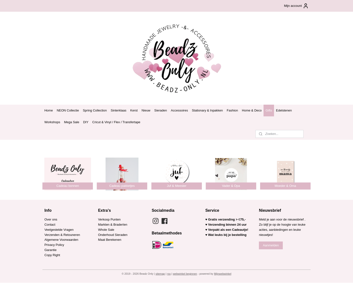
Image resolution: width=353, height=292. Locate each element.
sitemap (160, 273)
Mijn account (296, 6)
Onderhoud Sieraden (112, 235)
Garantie (50, 250)
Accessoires (179, 110)
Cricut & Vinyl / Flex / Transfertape (116, 122)
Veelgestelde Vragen (59, 230)
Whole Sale (106, 230)
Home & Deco (252, 110)
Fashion (232, 110)
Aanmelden (271, 245)
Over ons (50, 219)
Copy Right (52, 255)
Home (48, 110)
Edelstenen (284, 110)
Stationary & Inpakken (207, 110)
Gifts (268, 110)
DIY (85, 122)
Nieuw (146, 110)
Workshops (52, 122)
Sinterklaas (118, 110)
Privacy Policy (54, 245)
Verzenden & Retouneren (62, 235)
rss (169, 273)
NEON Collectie (68, 110)
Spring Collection (95, 110)
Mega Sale (71, 122)
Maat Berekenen (109, 240)
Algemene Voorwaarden (61, 240)
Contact (49, 224)
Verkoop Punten (109, 219)
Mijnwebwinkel (222, 273)
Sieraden (160, 110)
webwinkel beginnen (185, 273)
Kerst (133, 110)
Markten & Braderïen (112, 224)
